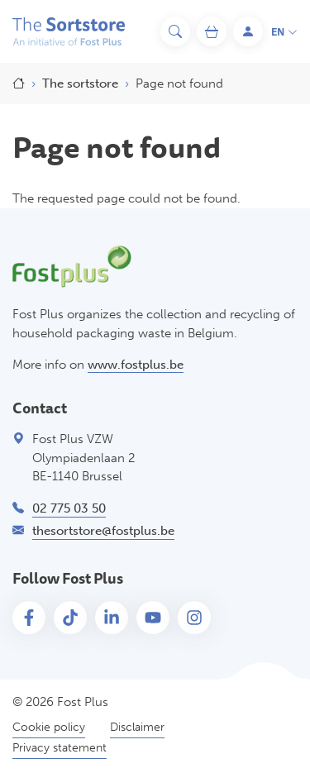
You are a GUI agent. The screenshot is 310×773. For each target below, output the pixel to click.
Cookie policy (48, 727)
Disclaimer (137, 727)
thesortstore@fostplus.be (103, 530)
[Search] (175, 31)
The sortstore (80, 83)
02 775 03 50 (69, 508)
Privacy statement (59, 748)
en (284, 33)
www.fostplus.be (136, 364)
